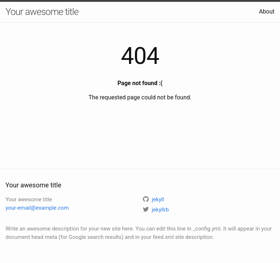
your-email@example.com (37, 208)
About (267, 11)
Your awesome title (41, 11)
